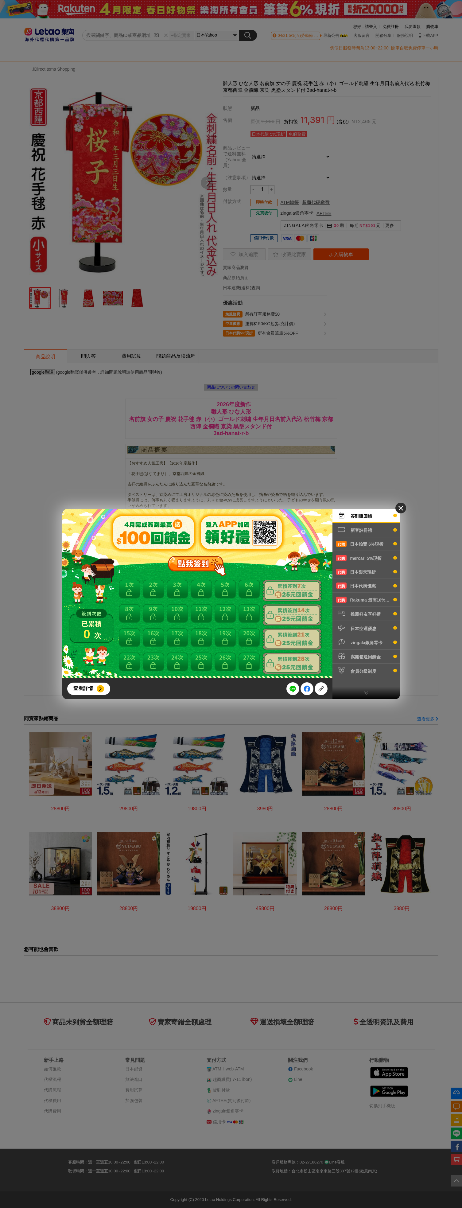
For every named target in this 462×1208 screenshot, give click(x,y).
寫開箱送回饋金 (366, 656)
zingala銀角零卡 (366, 642)
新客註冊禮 (366, 530)
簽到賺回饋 (366, 515)
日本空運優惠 (366, 628)
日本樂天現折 (366, 572)
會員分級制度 (366, 671)
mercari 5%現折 (366, 558)
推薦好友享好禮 (366, 613)
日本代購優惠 (366, 586)
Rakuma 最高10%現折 (366, 600)
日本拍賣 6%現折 (366, 544)
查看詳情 (83, 688)
